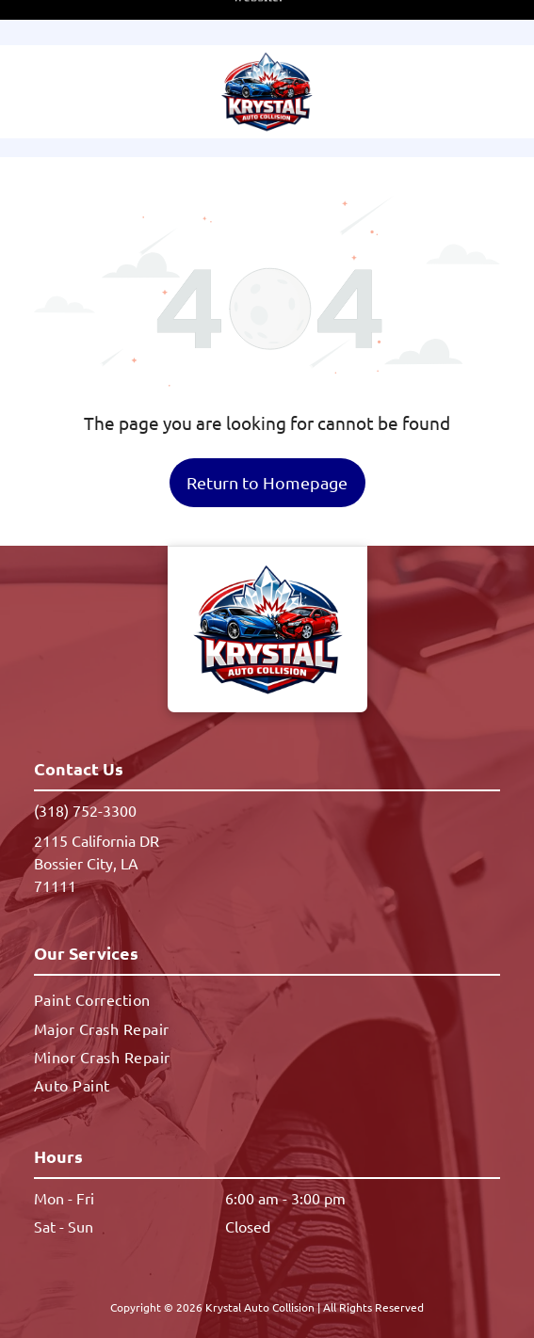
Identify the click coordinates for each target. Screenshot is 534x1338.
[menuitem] (267, 935)
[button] (481, 46)
